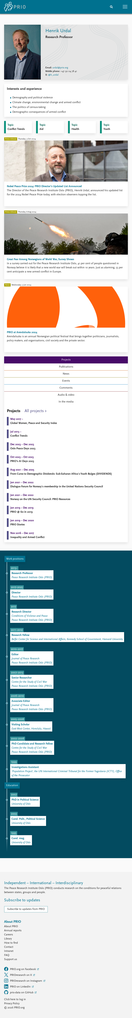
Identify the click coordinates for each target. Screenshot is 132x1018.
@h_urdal (53, 75)
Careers (8, 934)
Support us (10, 959)
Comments (66, 388)
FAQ (6, 955)
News (66, 374)
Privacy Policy (11, 1003)
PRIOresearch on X (18, 975)
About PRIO (11, 926)
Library (8, 938)
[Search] (111, 7)
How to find (11, 943)
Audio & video (66, 395)
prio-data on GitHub (19, 992)
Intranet (8, 951)
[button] (125, 7)
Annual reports (12, 930)
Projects (66, 359)
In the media (66, 401)
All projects (34, 411)
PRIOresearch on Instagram (23, 981)
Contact (8, 947)
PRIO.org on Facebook (20, 969)
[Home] (14, 7)
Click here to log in (15, 999)
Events (66, 381)
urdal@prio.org (60, 67)
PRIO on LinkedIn (17, 986)
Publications (66, 366)
